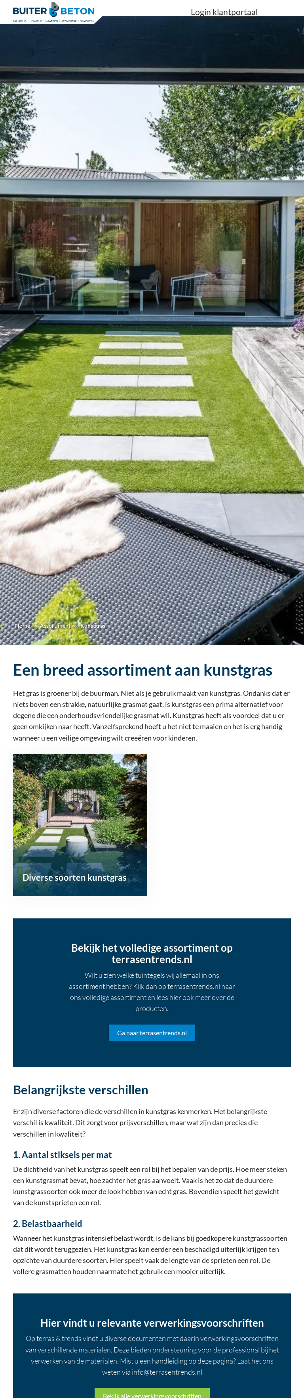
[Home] (53, 12)
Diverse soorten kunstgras (75, 877)
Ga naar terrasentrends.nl (152, 1032)
